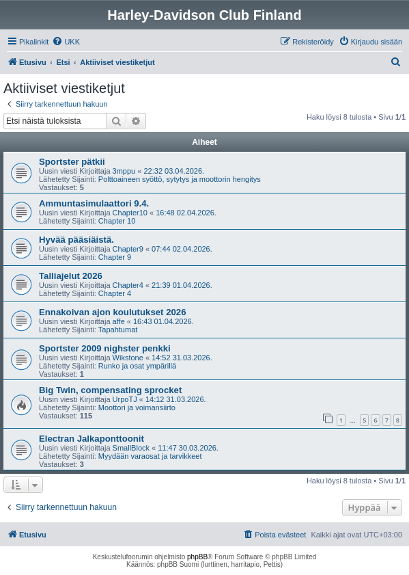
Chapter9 (128, 249)
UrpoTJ (125, 399)
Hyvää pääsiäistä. (76, 240)
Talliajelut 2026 (70, 276)
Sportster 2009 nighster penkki (105, 348)
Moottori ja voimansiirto (136, 407)
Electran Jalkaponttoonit (91, 438)
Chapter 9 (114, 257)
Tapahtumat (117, 329)
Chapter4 (128, 285)
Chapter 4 (114, 293)
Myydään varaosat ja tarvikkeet (150, 456)
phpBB (197, 557)
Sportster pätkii (72, 162)
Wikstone (128, 357)
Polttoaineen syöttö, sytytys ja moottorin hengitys (179, 179)
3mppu (124, 171)
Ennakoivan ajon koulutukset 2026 (112, 312)
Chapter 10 (116, 221)
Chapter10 (130, 213)
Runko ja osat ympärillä (137, 366)
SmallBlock (131, 448)
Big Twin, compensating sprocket (110, 390)
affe (119, 321)
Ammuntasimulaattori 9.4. (94, 203)
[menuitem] (66, 42)
